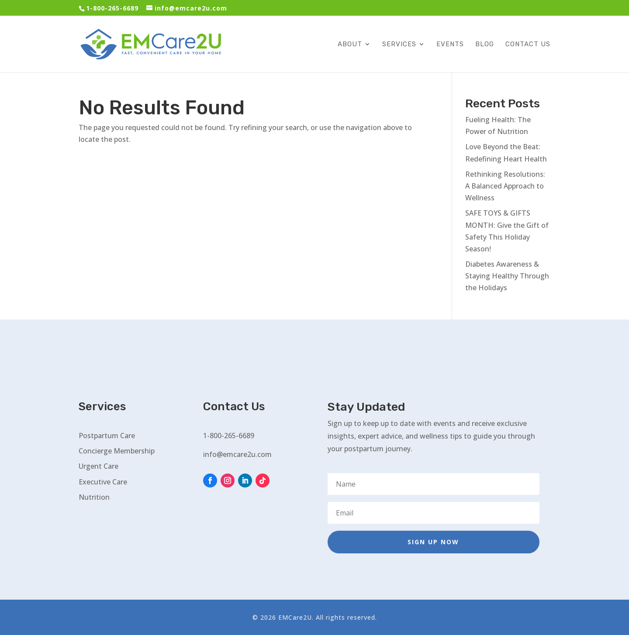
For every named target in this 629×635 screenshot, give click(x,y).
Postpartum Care (107, 435)
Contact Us (527, 44)
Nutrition (94, 497)
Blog (484, 44)
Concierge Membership (117, 451)
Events (450, 44)
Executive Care (103, 482)
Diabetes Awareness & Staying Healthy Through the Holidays (507, 275)
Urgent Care (98, 466)
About (350, 44)
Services (399, 44)
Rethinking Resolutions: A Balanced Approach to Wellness (505, 186)
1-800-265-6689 (112, 8)
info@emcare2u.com (237, 454)
